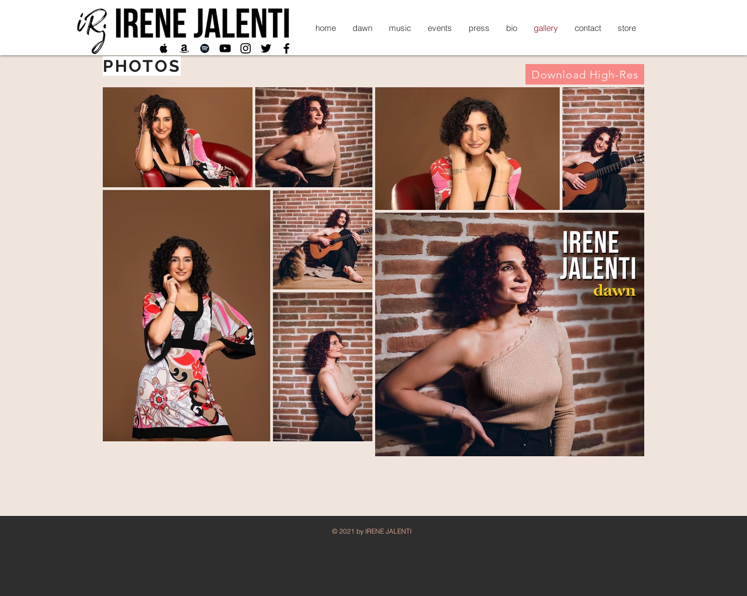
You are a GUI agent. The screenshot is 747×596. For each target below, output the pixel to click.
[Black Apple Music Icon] (164, 48)
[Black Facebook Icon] (286, 48)
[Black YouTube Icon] (225, 48)
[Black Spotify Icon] (205, 48)
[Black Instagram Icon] (245, 48)
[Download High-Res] (584, 74)
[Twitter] (266, 48)
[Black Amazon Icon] (184, 48)
